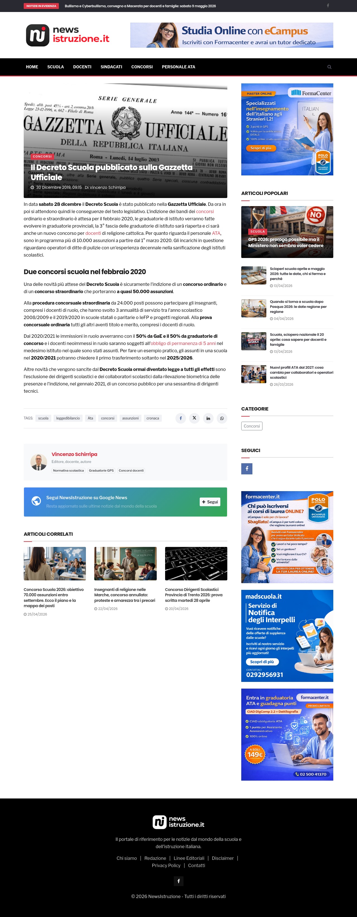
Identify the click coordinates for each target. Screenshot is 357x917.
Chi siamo (127, 858)
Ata (90, 418)
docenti (93, 233)
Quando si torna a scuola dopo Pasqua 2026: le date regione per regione (298, 306)
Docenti (82, 66)
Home (32, 66)
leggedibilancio (68, 418)
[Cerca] (329, 67)
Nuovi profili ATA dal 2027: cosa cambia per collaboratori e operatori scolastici (301, 372)
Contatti (196, 865)
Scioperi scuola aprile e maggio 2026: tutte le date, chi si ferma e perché (297, 273)
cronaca (153, 418)
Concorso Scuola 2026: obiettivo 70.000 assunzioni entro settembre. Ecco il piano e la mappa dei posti (54, 598)
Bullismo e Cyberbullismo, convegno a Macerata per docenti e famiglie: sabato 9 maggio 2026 (140, 6)
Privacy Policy (166, 865)
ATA (216, 233)
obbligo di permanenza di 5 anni (183, 343)
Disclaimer (223, 858)
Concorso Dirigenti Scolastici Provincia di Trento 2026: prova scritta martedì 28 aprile (194, 595)
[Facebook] (328, 5)
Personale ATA (179, 66)
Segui (210, 501)
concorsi (205, 211)
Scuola (55, 66)
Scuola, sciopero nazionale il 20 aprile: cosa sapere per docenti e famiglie (298, 339)
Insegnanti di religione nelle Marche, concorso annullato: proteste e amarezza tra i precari (124, 595)
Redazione (155, 858)
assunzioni (130, 418)
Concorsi (142, 66)
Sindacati (111, 66)
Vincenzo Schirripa (108, 187)
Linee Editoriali (189, 858)
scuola (43, 418)
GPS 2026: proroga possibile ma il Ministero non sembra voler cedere (286, 242)
